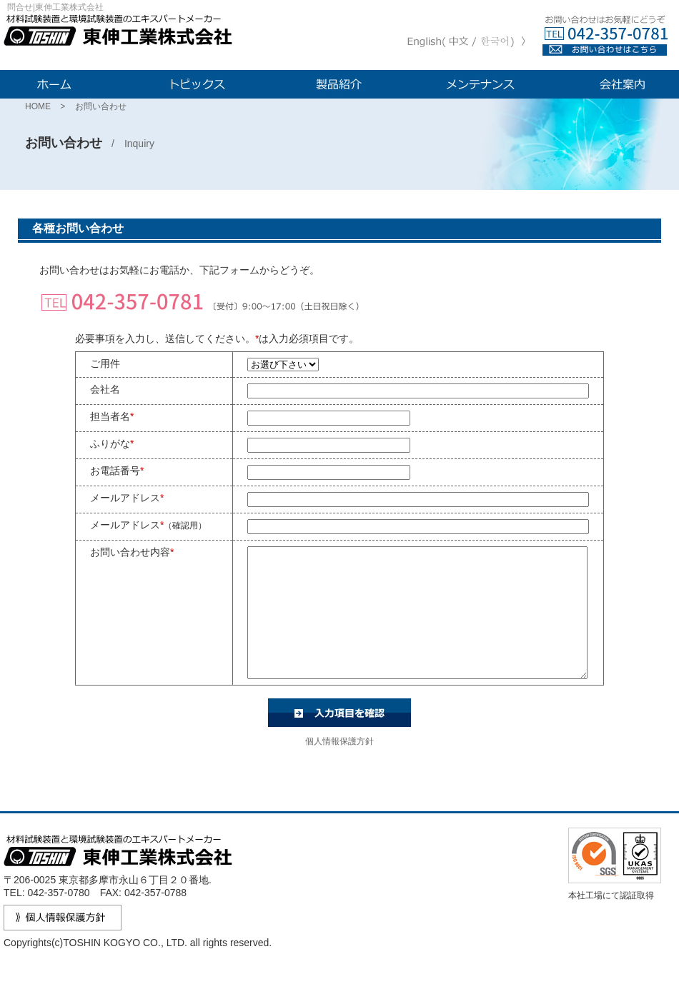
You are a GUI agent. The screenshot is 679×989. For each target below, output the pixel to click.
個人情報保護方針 (339, 767)
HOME (38, 106)
